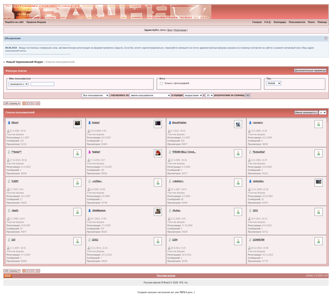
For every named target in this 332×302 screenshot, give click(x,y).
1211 (255, 210)
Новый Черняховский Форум (24, 61)
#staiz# (96, 122)
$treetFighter (179, 122)
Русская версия (152, 282)
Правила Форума (36, 22)
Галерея (257, 22)
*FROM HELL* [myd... (184, 151)
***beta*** (16, 151)
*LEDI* (15, 181)
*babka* (96, 151)
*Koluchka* (259, 151)
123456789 (258, 239)
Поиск (311, 22)
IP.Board (165, 282)
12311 (95, 239)
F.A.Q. (267, 22)
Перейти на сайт (14, 22)
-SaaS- (15, 210)
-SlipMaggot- (99, 210)
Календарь (280, 22)
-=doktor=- (178, 181)
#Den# (14, 122)
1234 (174, 239)
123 (13, 239)
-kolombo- (258, 181)
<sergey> (258, 122)
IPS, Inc (184, 282)
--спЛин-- (97, 181)
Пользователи (297, 22)
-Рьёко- (176, 210)
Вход (169, 30)
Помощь (322, 22)
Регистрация (180, 30)
